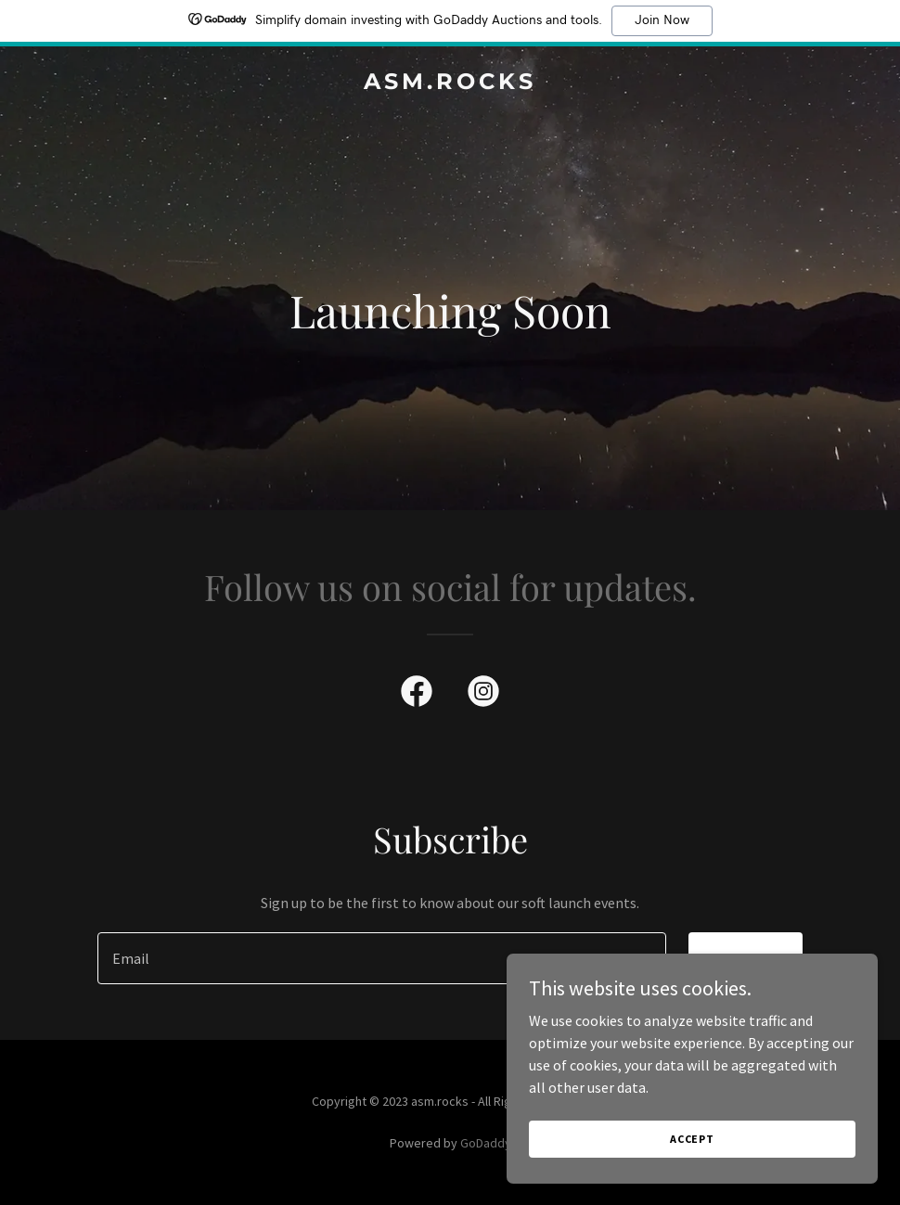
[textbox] (381, 958)
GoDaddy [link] (485, 1142)
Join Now (662, 20)
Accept (692, 1139)
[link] (450, 83)
